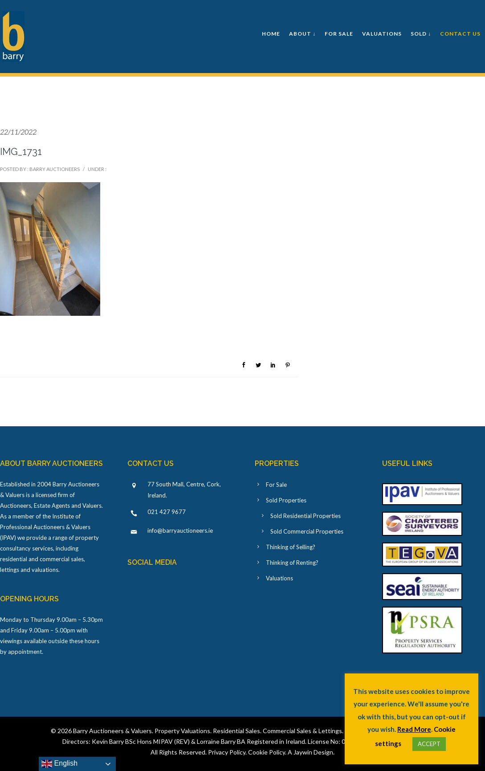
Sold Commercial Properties (306, 531)
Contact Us (460, 33)
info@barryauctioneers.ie (180, 530)
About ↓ (302, 33)
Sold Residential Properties (305, 515)
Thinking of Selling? (290, 547)
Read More (414, 729)
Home (271, 33)
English (59, 764)
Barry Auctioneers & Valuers (112, 730)
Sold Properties (286, 500)
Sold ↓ (421, 33)
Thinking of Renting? (292, 562)
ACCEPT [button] (429, 743)
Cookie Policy (266, 752)
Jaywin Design (313, 752)
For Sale (339, 33)
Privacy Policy (226, 752)
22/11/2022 (18, 131)
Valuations (382, 33)
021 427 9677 (166, 511)
